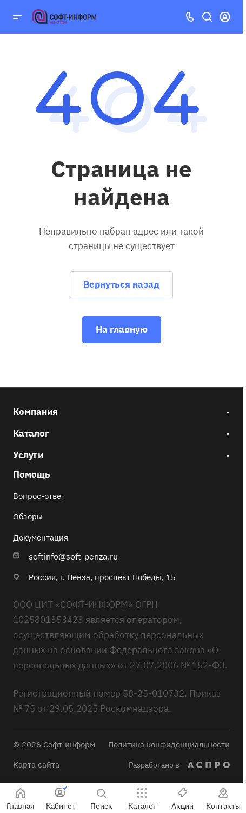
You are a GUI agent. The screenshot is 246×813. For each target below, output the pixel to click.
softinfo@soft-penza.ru (73, 556)
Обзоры (28, 516)
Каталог (31, 433)
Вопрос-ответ (39, 496)
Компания (35, 412)
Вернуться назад (121, 284)
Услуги (28, 455)
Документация (40, 537)
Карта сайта (36, 764)
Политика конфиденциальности (169, 744)
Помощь (31, 474)
